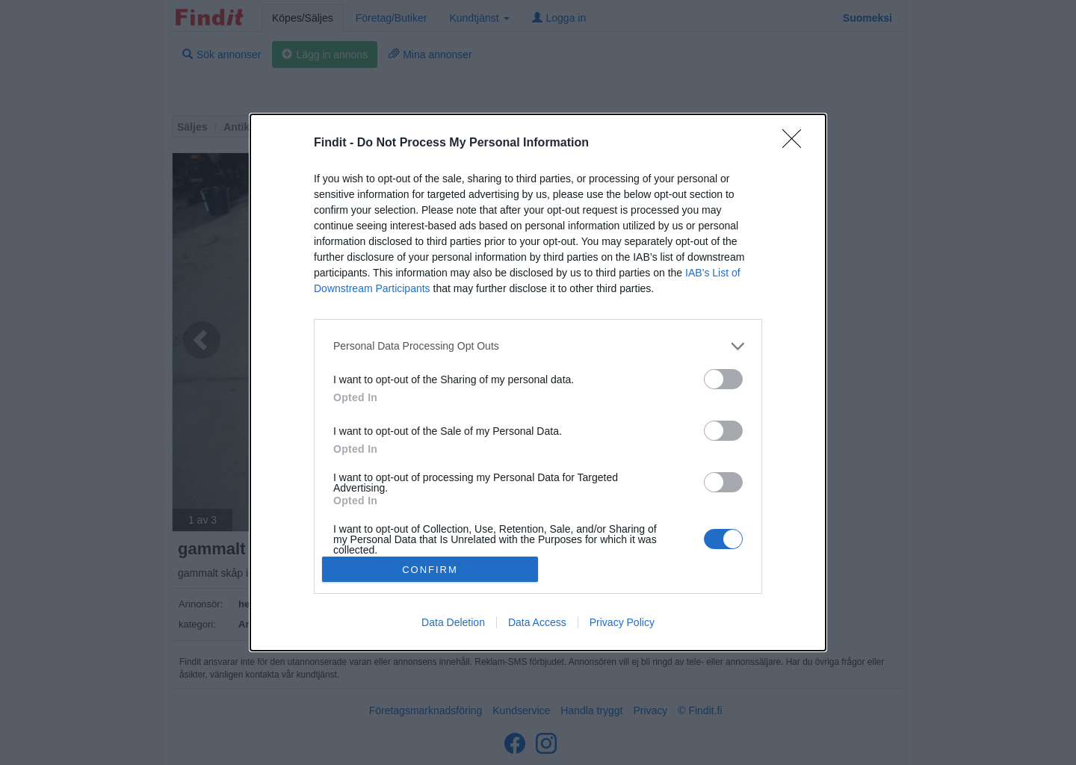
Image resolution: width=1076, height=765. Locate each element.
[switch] (723, 379)
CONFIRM (430, 569)
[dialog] (538, 382)
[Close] (796, 143)
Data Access (537, 622)
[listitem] (538, 346)
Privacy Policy (622, 622)
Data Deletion (453, 622)
